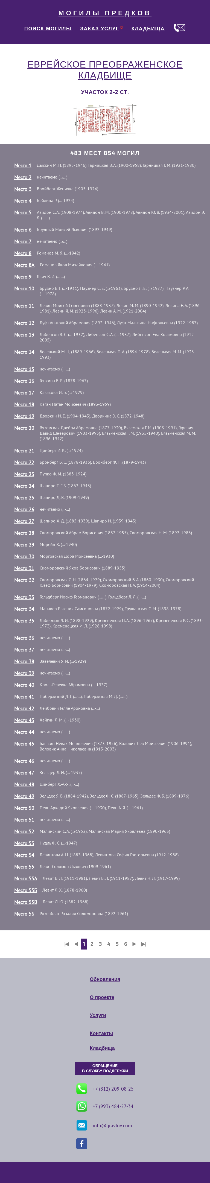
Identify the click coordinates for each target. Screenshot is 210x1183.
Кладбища (102, 1048)
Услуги (98, 1015)
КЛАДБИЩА (148, 28)
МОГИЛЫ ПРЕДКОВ (105, 13)
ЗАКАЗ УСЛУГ (99, 28)
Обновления (105, 979)
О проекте (102, 997)
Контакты (101, 1033)
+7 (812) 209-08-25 (105, 1088)
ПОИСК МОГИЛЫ (48, 28)
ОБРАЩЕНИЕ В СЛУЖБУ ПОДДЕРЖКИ (105, 1068)
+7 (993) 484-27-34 (104, 1106)
